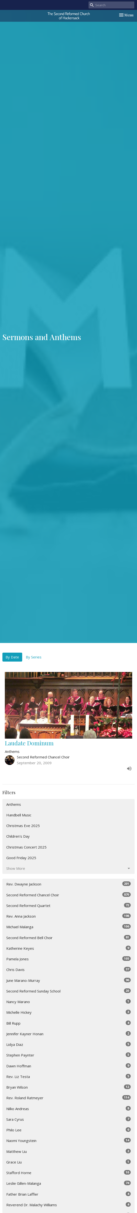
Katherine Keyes (68, 948)
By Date (12, 657)
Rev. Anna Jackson (68, 916)
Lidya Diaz (68, 1044)
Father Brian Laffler (68, 1194)
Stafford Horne (68, 1172)
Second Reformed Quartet (68, 905)
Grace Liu (68, 1161)
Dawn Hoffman (68, 1065)
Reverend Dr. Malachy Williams (68, 1204)
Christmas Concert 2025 (26, 847)
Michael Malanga (68, 926)
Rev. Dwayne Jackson (68, 883)
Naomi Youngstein (68, 1140)
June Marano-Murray (68, 980)
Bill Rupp (68, 1023)
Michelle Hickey (68, 1012)
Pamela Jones (68, 958)
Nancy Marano (68, 1001)
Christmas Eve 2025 (23, 825)
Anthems (13, 804)
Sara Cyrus (68, 1119)
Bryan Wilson (68, 1087)
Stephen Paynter (68, 1054)
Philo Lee (68, 1129)
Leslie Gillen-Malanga (68, 1183)
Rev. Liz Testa (68, 1076)
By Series (33, 657)
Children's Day (18, 836)
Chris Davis (68, 969)
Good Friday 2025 (21, 857)
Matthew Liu (68, 1151)
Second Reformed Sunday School (68, 990)
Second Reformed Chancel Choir (68, 894)
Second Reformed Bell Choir (68, 937)
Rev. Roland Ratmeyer (68, 1097)
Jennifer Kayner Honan (68, 1033)
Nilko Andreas (68, 1108)
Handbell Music (18, 815)
